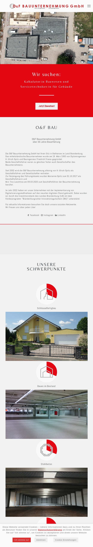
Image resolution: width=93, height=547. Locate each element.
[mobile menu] (89, 5)
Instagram (47, 215)
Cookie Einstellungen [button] (65, 540)
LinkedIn (60, 215)
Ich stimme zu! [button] (21, 540)
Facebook (33, 215)
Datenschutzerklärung (50, 530)
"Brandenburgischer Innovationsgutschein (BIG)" (45, 199)
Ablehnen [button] (41, 540)
